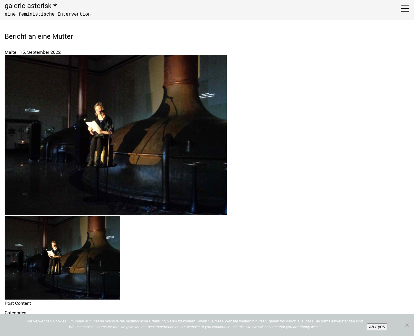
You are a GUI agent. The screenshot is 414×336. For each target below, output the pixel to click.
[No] (407, 325)
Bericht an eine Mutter (39, 36)
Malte (10, 52)
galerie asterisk (31, 6)
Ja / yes (377, 326)
